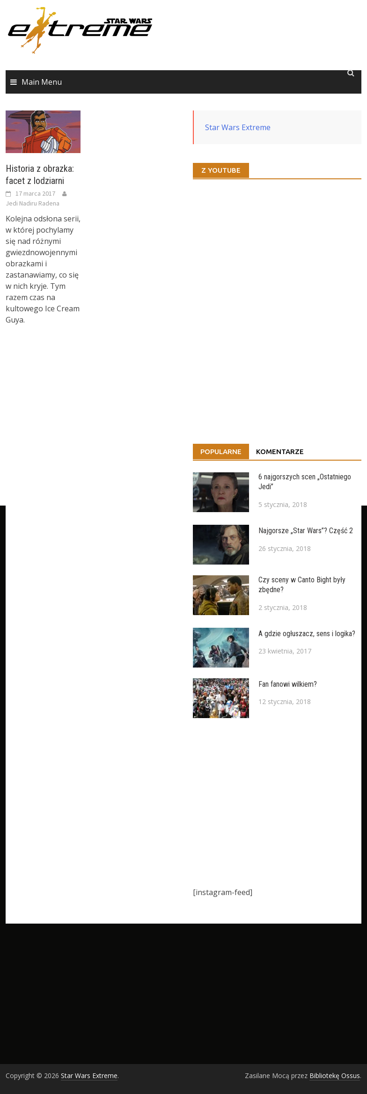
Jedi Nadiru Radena (32, 203)
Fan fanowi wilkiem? (287, 684)
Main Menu (42, 82)
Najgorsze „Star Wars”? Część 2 (305, 530)
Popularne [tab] (221, 451)
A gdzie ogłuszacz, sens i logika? (306, 633)
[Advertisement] (277, 802)
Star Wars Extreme (238, 127)
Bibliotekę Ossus (334, 1075)
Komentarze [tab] (280, 451)
